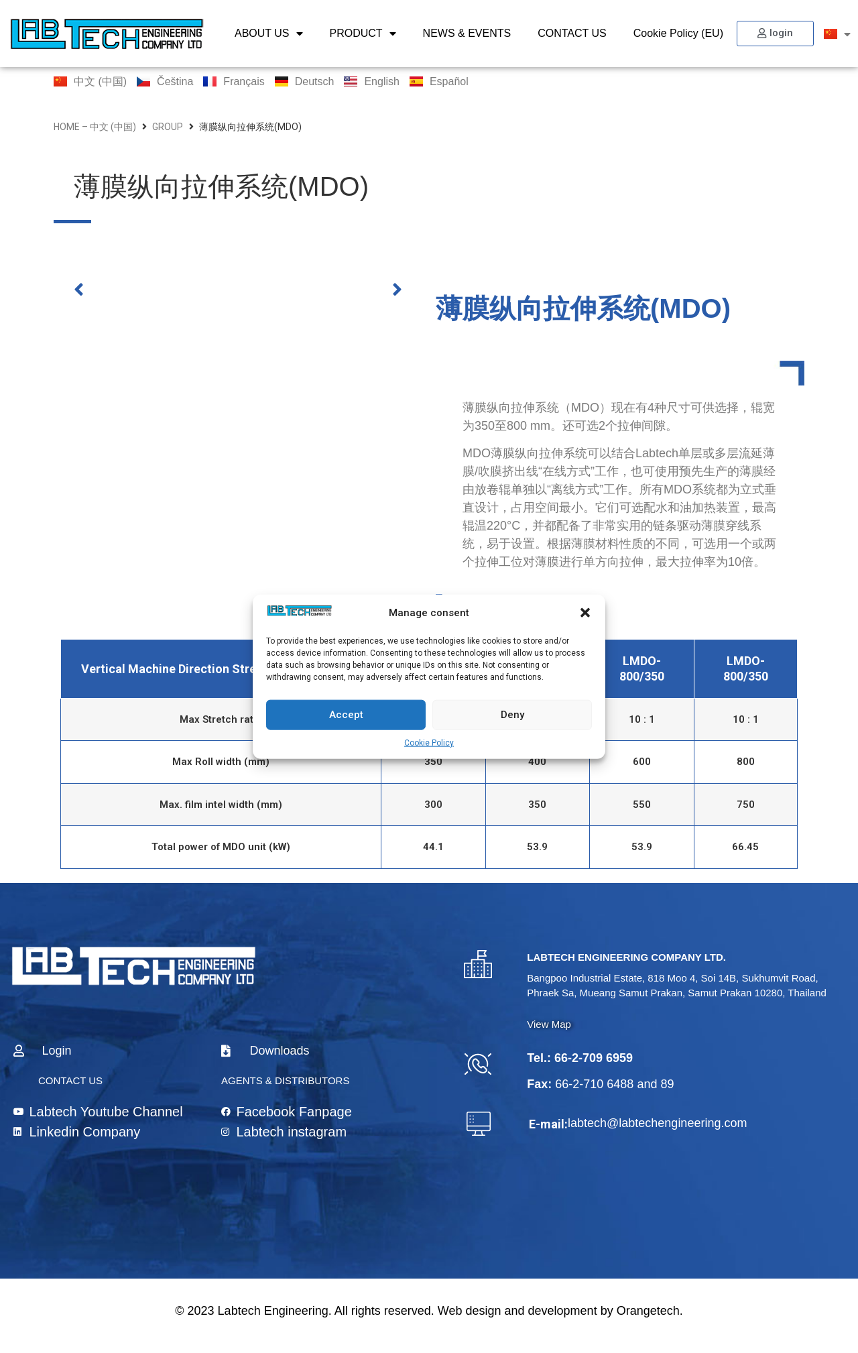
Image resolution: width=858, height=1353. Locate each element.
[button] (585, 613)
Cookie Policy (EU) (678, 33)
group (167, 126)
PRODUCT (363, 33)
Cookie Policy (429, 742)
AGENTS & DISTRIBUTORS (285, 1080)
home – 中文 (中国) (95, 126)
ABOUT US (269, 33)
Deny (512, 715)
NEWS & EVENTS (467, 33)
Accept (346, 715)
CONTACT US (572, 33)
